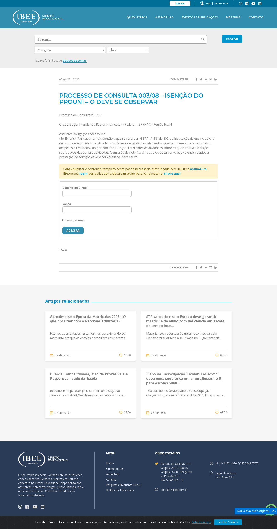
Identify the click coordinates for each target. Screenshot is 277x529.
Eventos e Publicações (200, 17)
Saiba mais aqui (201, 522)
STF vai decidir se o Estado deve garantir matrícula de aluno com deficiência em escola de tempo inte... (185, 321)
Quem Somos (137, 17)
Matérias (233, 17)
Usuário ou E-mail (74, 187)
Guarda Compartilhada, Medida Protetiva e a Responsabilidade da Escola (89, 376)
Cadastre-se (221, 3)
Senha (66, 204)
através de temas (74, 60)
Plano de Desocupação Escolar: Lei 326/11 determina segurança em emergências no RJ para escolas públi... (184, 378)
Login (208, 3)
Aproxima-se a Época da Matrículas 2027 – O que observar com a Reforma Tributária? (88, 318)
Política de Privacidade (120, 490)
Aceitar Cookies (228, 522)
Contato (256, 17)
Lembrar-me (72, 220)
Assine (180, 3)
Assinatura (164, 17)
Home (110, 463)
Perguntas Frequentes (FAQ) (124, 485)
